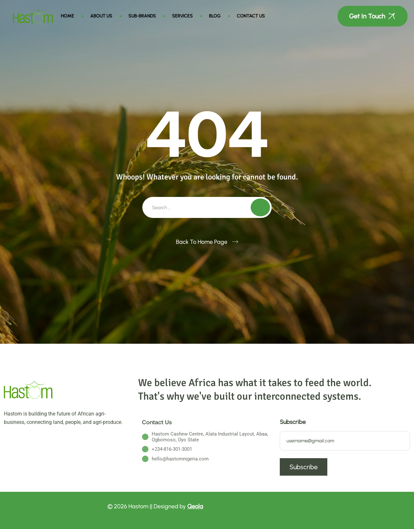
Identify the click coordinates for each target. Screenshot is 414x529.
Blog (215, 16)
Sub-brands (142, 16)
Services (182, 16)
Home (67, 16)
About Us (101, 16)
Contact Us (251, 16)
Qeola (195, 506)
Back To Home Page (201, 241)
